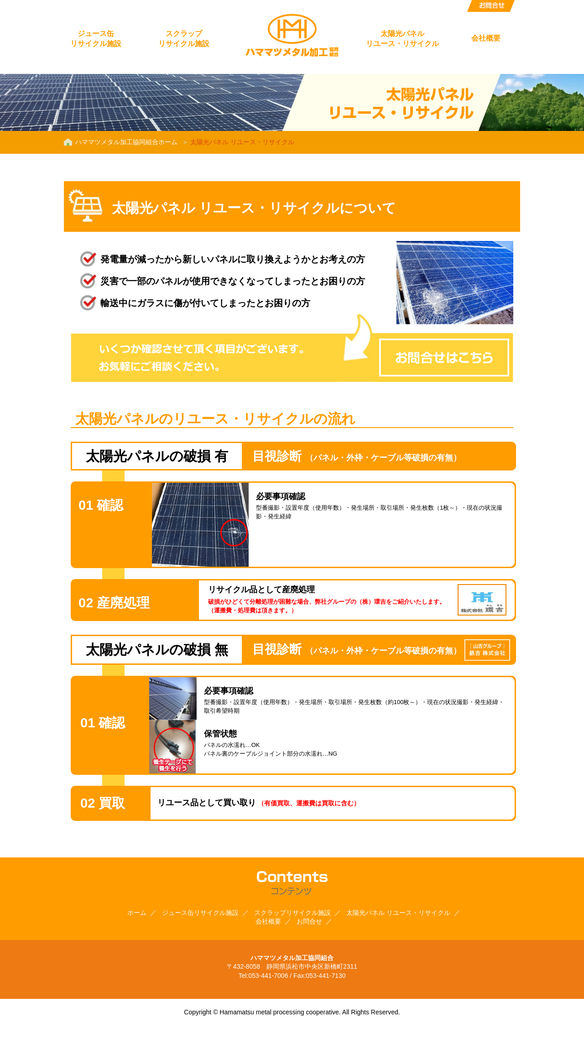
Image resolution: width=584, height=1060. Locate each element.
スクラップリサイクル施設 (183, 38)
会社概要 (486, 38)
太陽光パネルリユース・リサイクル (402, 38)
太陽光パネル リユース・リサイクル (398, 912)
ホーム (136, 912)
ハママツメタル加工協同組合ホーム (126, 142)
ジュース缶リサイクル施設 (95, 38)
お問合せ (491, 6)
